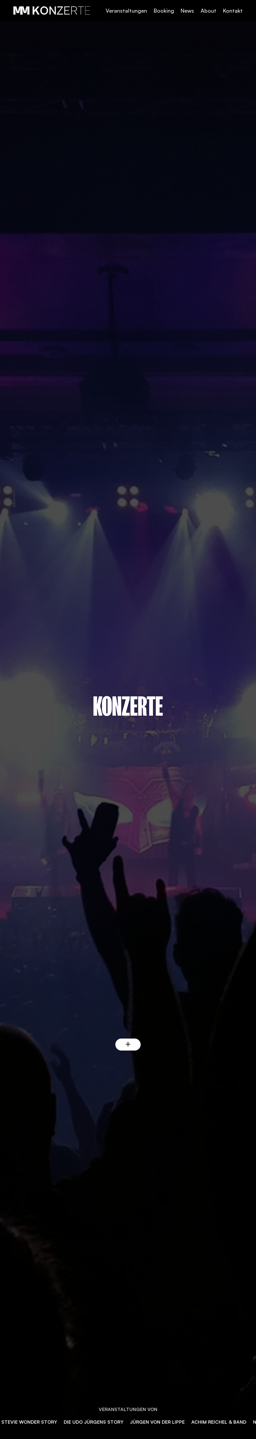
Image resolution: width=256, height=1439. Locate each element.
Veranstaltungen (126, 10)
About (208, 10)
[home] (52, 10)
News (187, 10)
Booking (164, 10)
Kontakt (233, 10)
